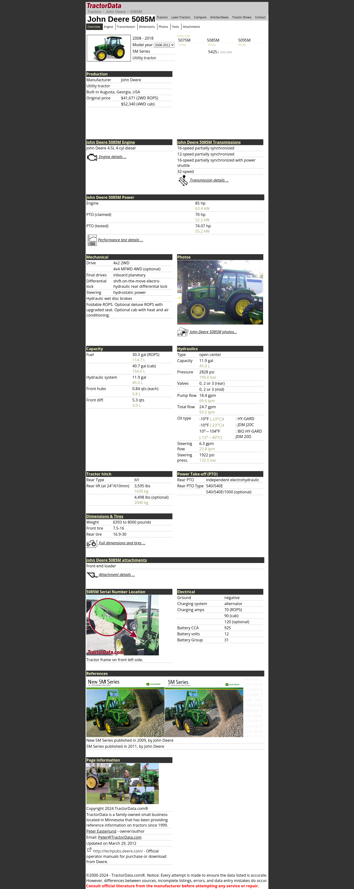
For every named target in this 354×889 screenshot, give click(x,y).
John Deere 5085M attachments (116, 560)
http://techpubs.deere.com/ (114, 851)
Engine (108, 27)
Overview (94, 27)
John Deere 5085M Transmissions (209, 142)
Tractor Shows (241, 17)
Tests (175, 27)
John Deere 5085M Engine (110, 142)
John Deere (116, 12)
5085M (136, 12)
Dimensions (147, 27)
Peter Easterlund (101, 831)
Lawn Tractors (181, 17)
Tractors (94, 12)
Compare (200, 17)
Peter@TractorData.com (119, 837)
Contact (260, 17)
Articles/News (219, 17)
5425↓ (220, 51)
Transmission (126, 27)
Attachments (191, 27)
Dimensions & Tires (104, 516)
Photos (163, 27)
